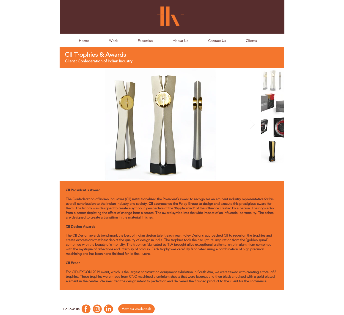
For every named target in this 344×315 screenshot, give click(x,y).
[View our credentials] (136, 308)
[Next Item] (252, 124)
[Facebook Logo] (86, 308)
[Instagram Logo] (97, 308)
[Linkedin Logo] (108, 308)
